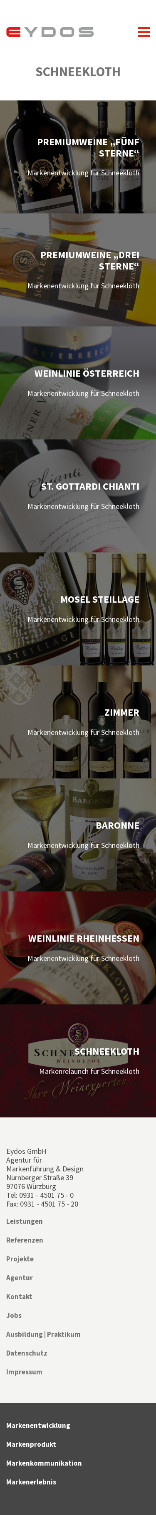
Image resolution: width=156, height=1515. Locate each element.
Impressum (24, 1371)
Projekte (20, 1258)
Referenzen (24, 1240)
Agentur (19, 1277)
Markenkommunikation (44, 1463)
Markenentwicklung (38, 1425)
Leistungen (24, 1221)
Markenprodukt (31, 1444)
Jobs (14, 1315)
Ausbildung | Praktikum (43, 1334)
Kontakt (19, 1296)
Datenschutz (26, 1353)
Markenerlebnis (31, 1482)
